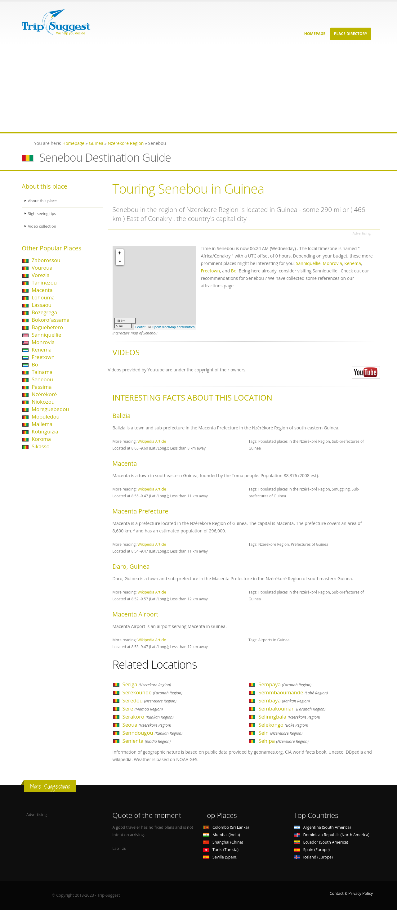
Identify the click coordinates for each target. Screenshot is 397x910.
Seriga (147, 684)
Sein (280, 732)
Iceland (313, 857)
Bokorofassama (50, 319)
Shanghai (223, 842)
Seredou (149, 700)
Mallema (42, 424)
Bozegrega (44, 312)
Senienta (147, 740)
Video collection (42, 226)
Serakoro (148, 716)
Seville (220, 857)
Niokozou (43, 401)
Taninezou (44, 282)
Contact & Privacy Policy (351, 893)
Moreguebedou (50, 409)
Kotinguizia (45, 431)
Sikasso (41, 446)
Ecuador (321, 842)
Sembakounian (291, 708)
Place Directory (350, 33)
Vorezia (41, 275)
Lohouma (43, 297)
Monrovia (43, 342)
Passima (42, 386)
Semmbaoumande (293, 692)
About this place (42, 201)
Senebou (42, 379)
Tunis (221, 849)
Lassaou (41, 304)
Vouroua (42, 267)
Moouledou (46, 416)
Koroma (41, 438)
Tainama (42, 371)
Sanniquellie (46, 334)
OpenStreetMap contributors (173, 327)
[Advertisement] (186, 88)
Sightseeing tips (42, 213)
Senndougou (153, 732)
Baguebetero (47, 327)
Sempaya (284, 684)
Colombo (226, 827)
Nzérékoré (44, 394)
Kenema (41, 349)
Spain (312, 849)
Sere (143, 708)
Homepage (314, 33)
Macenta (42, 290)
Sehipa (283, 740)
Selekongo (283, 724)
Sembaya (284, 700)
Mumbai (221, 834)
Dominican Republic (331, 834)
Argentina (322, 827)
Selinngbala (289, 716)
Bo (35, 364)
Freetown (43, 357)
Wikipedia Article (151, 441)
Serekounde (152, 692)
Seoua (147, 724)
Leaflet (140, 327)
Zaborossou (46, 260)
